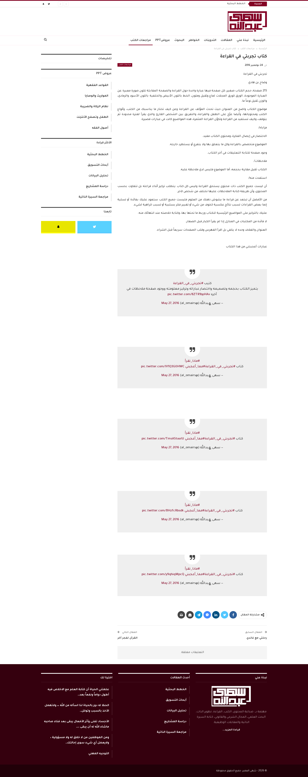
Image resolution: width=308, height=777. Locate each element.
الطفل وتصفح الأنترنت (92, 117)
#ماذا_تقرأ (192, 361)
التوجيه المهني (98, 753)
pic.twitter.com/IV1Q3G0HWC (162, 366)
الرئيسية (259, 40)
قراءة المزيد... (231, 730)
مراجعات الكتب (140, 40)
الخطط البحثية (236, 4)
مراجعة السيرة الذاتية (93, 197)
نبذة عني (243, 40)
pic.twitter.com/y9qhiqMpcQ (163, 574)
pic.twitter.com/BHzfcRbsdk (163, 511)
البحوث (179, 40)
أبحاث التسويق (98, 165)
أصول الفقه (100, 128)
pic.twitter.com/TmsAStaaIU (163, 439)
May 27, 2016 (170, 303)
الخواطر (194, 40)
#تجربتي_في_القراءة (188, 283)
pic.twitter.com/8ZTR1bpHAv (189, 294)
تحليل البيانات (98, 176)
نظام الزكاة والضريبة (94, 106)
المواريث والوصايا (96, 96)
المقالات (226, 40)
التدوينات (210, 40)
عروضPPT (162, 40)
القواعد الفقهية (97, 85)
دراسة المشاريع (97, 186)
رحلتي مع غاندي (257, 638)
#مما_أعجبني (195, 366)
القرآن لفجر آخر (127, 638)
